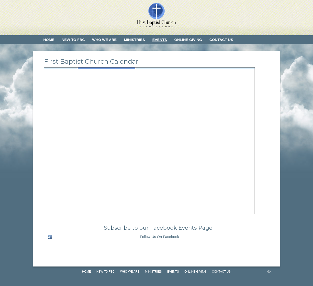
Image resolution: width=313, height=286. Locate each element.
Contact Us (221, 40)
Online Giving (188, 40)
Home (48, 40)
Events (159, 40)
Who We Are (104, 40)
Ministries (134, 40)
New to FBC (73, 40)
